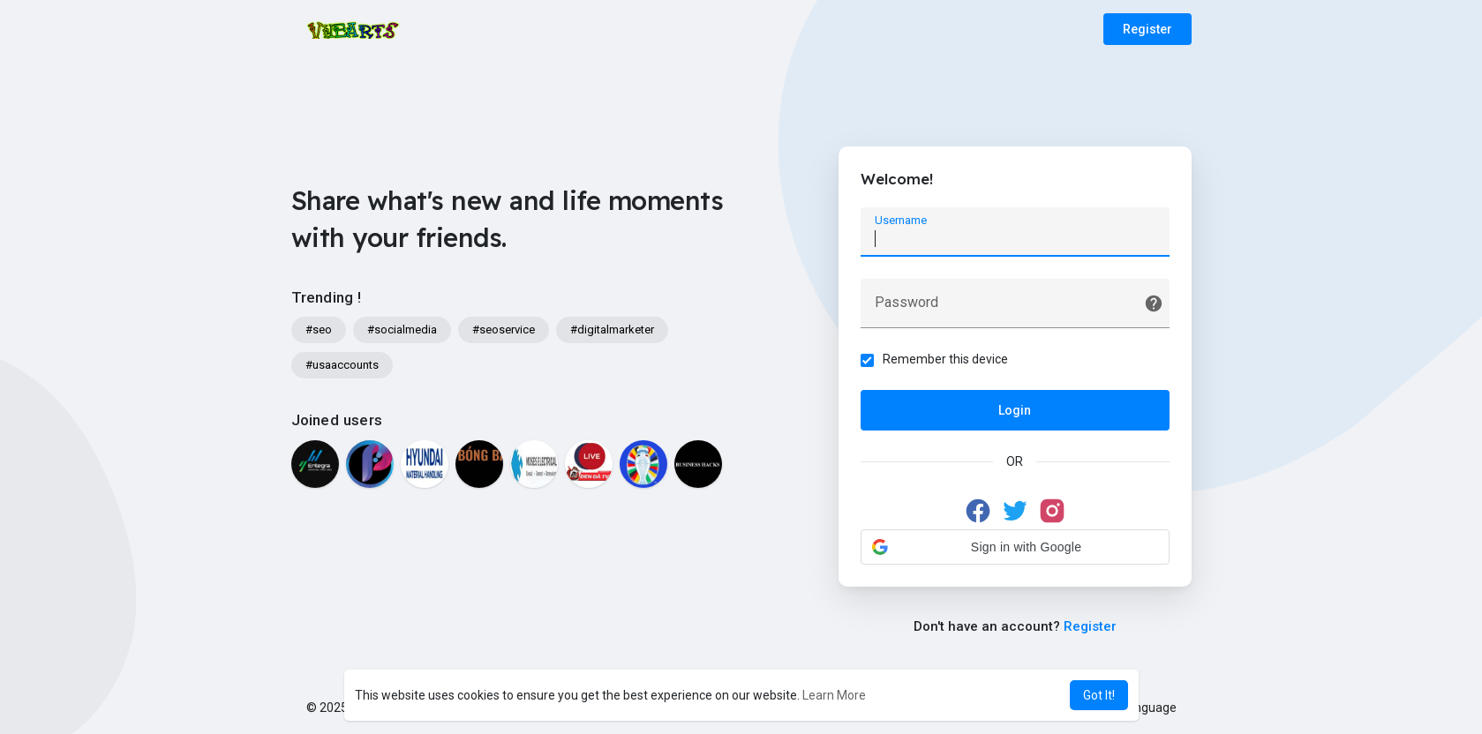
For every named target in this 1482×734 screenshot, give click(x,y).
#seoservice (503, 329)
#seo (318, 329)
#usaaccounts (342, 364)
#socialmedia (402, 329)
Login (1014, 410)
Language (1142, 707)
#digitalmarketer (612, 329)
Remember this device (945, 359)
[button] (1015, 547)
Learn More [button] (834, 695)
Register (1147, 29)
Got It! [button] (1099, 695)
